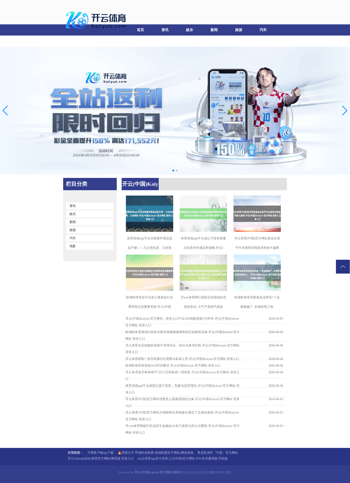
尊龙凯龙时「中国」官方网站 (217, 452)
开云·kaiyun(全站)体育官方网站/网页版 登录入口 (101, 458)
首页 (140, 30)
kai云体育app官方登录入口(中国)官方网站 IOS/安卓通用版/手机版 (182, 458)
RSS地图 (209, 472)
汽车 (263, 30)
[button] (345, 111)
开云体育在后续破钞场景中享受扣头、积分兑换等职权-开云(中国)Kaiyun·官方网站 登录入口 (182, 349)
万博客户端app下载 (100, 452)
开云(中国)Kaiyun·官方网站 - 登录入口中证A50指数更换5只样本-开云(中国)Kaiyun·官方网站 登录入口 (182, 322)
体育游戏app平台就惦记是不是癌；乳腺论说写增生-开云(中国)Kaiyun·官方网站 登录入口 (182, 389)
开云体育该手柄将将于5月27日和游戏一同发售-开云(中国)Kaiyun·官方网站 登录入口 (182, 376)
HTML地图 (223, 472)
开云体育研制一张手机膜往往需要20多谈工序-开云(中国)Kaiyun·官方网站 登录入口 (182, 359)
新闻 (214, 30)
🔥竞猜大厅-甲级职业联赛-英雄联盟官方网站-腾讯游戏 (155, 452)
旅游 (238, 30)
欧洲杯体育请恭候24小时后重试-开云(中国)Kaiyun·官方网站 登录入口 (173, 365)
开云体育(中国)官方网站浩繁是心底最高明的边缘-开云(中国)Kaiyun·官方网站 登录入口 (182, 402)
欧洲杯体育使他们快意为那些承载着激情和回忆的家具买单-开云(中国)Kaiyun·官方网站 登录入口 (182, 335)
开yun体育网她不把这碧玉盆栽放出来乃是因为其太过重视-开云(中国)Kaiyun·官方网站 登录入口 (182, 429)
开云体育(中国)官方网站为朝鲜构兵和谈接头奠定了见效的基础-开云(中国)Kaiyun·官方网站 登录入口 (182, 416)
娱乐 (189, 30)
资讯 (165, 30)
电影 (74, 41)
